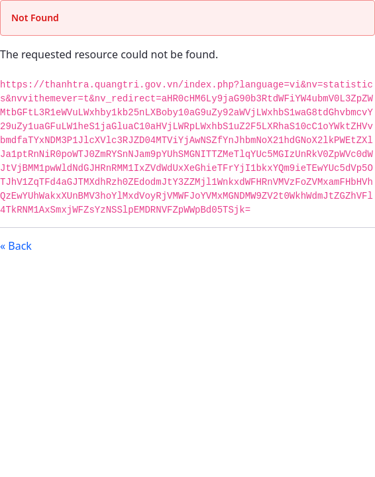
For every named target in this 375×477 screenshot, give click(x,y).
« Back (16, 245)
